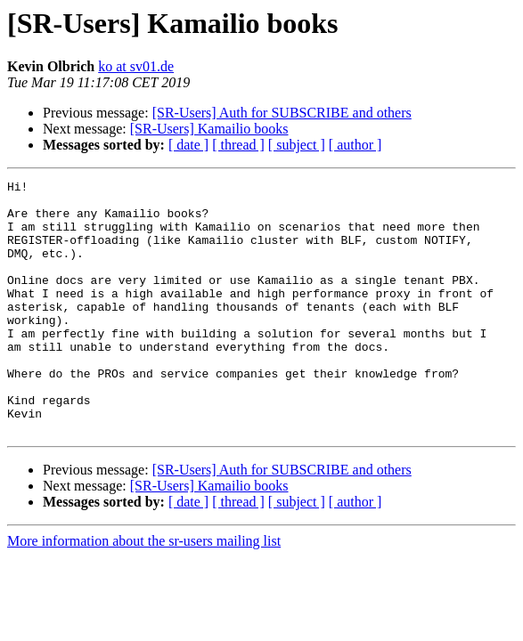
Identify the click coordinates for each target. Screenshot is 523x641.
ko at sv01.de (136, 66)
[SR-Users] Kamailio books (209, 128)
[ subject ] (296, 144)
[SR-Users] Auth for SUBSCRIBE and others (282, 112)
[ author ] (355, 144)
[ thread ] (238, 144)
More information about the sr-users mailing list (144, 591)
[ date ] (188, 144)
